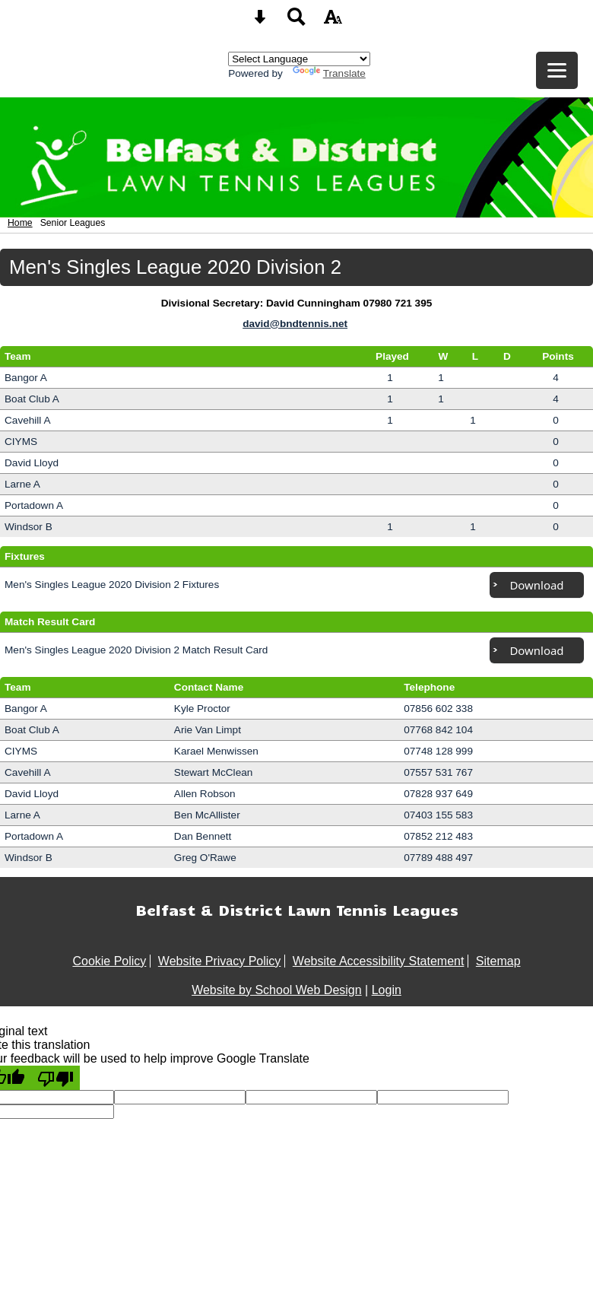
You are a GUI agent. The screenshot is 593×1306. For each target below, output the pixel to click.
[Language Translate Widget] (299, 59)
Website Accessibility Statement (379, 961)
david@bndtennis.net (295, 323)
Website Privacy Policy (219, 961)
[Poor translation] (55, 1078)
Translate (329, 73)
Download (536, 585)
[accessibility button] (333, 21)
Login (386, 989)
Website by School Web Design (277, 989)
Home (20, 223)
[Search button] (296, 21)
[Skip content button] (260, 21)
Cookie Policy (109, 961)
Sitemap (498, 961)
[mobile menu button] (557, 70)
